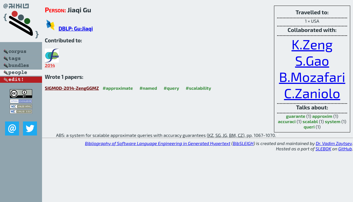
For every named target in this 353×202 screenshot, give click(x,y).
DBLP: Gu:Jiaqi (76, 28)
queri (309, 126)
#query (171, 88)
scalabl (310, 121)
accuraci (287, 121)
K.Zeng (312, 44)
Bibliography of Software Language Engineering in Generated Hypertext (157, 143)
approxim (322, 116)
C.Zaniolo (312, 93)
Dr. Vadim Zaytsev (334, 143)
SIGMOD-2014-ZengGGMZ (72, 88)
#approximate (118, 88)
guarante (295, 116)
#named (148, 88)
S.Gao (312, 60)
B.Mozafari (312, 76)
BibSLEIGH (243, 143)
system (332, 121)
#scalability (198, 88)
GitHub (345, 148)
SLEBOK (323, 148)
